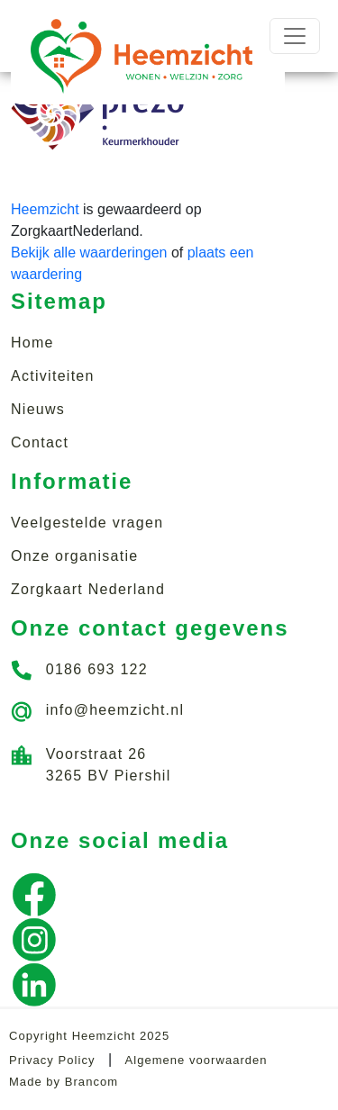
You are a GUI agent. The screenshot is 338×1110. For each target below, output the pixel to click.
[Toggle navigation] (294, 36)
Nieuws (38, 409)
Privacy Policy (52, 1060)
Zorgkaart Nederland (88, 589)
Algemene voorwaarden (196, 1060)
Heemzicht (45, 209)
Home (32, 342)
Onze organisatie (74, 556)
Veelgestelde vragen (87, 522)
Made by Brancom (63, 1081)
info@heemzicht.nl (115, 709)
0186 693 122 (97, 669)
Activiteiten (53, 376)
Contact (40, 442)
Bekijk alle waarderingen (89, 252)
